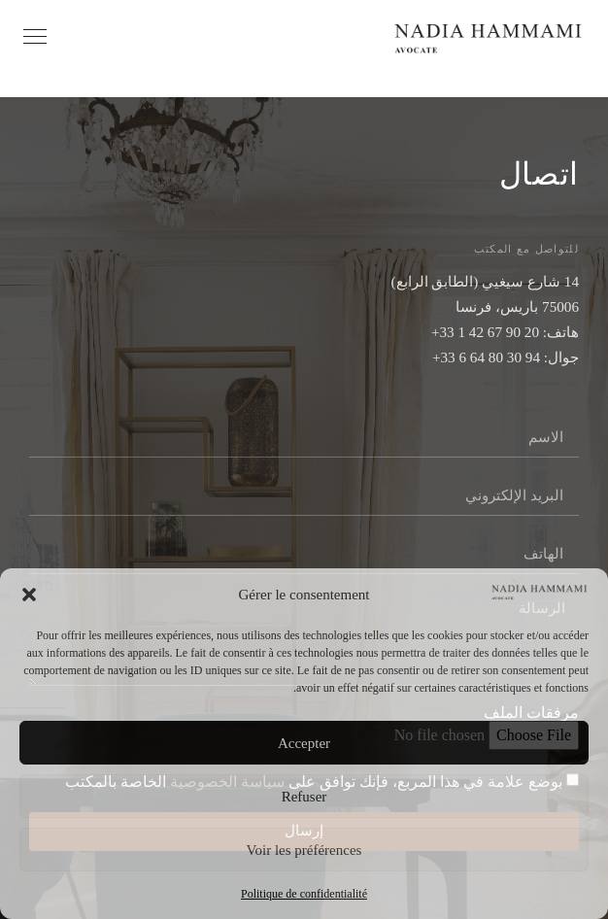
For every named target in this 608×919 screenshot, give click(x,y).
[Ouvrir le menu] (35, 36)
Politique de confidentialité (304, 894)
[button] (29, 594)
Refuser (304, 796)
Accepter (304, 743)
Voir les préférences (304, 850)
